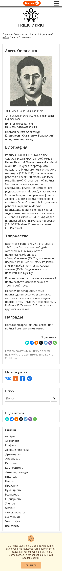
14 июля (13, 110)
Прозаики (11, 485)
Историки (11, 463)
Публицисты (13, 490)
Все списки (12, 526)
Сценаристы (13, 499)
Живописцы (13, 459)
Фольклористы (15, 512)
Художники (12, 517)
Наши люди (31, 25)
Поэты (9, 481)
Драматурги (13, 454)
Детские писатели (17, 450)
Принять (31, 565)
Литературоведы (16, 472)
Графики (10, 445)
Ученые (10, 503)
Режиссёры (12, 494)
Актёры (10, 436)
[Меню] (56, 3)
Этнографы (12, 521)
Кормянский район (44, 115)
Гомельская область (25, 34)
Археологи (12, 441)
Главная (7, 34)
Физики (10, 508)
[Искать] (54, 398)
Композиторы (14, 467)
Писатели (11, 476)
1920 (21, 110)
